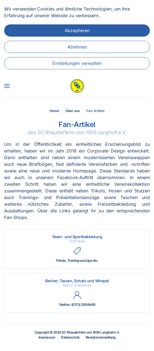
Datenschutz (70, 337)
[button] (7, 86)
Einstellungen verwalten (77, 63)
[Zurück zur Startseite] (77, 86)
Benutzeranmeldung (101, 337)
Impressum (47, 337)
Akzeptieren (77, 30)
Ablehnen (77, 47)
